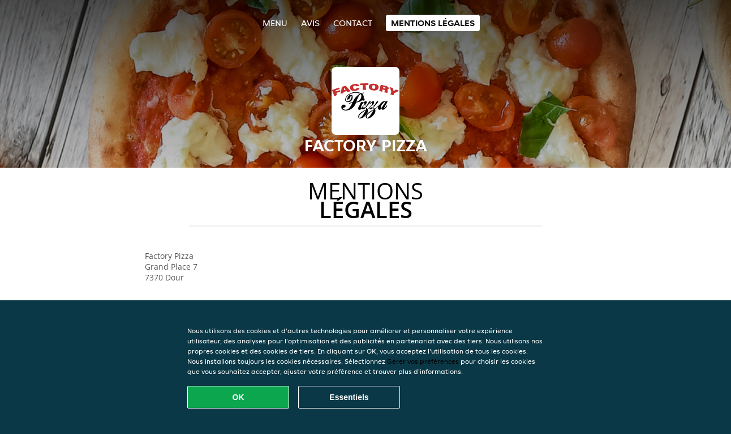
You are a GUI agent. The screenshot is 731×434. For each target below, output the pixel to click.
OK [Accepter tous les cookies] (238, 397)
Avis (310, 23)
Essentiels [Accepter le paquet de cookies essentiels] (348, 397)
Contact (352, 23)
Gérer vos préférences (423, 361)
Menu (275, 23)
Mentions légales (433, 23)
